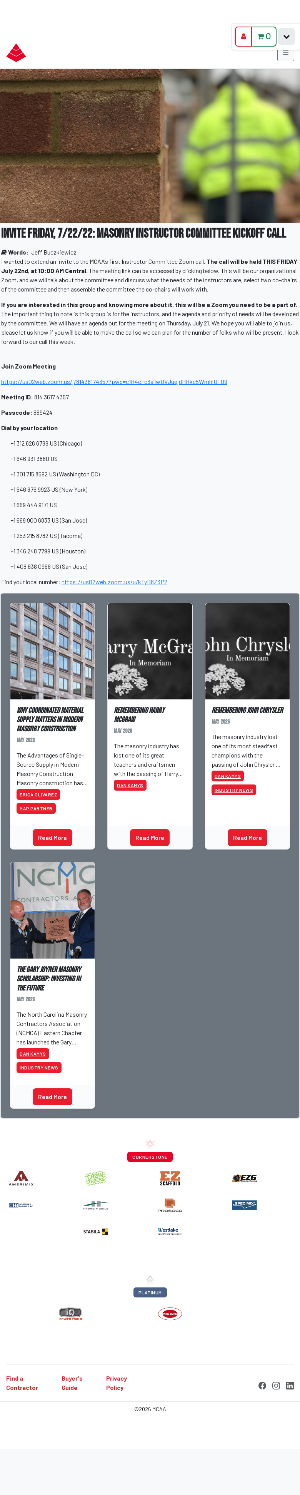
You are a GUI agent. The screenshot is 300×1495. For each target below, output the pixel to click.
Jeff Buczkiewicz (54, 252)
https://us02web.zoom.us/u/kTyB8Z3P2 (114, 581)
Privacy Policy (116, 1382)
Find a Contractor (22, 1382)
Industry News (234, 790)
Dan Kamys (130, 785)
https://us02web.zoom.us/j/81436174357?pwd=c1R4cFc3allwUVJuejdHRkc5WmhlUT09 (114, 381)
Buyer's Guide (72, 1382)
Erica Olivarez (38, 794)
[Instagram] (276, 1384)
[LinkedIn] (290, 1384)
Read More (52, 837)
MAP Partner (36, 808)
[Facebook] (262, 1384)
